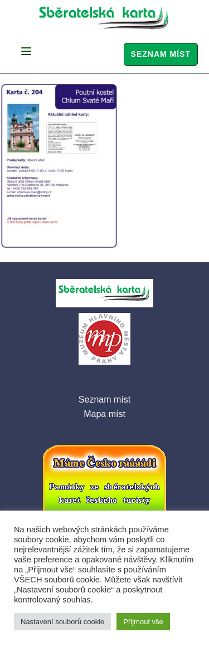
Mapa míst (104, 414)
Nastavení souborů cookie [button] (62, 621)
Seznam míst (161, 54)
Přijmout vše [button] (143, 621)
